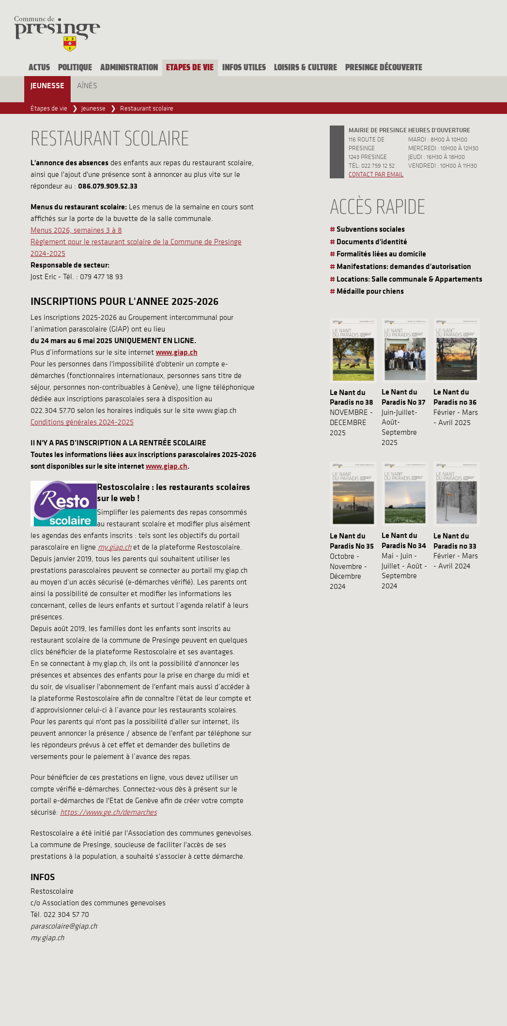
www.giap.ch (166, 465)
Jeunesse (47, 85)
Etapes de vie (190, 67)
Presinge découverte (383, 67)
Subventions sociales (371, 228)
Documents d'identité (372, 241)
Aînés (87, 85)
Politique (75, 67)
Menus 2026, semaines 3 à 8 (76, 230)
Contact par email (376, 174)
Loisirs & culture (305, 67)
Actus (39, 67)
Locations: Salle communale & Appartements (409, 278)
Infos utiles (244, 67)
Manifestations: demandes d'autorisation (404, 266)
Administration (129, 67)
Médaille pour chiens (370, 290)
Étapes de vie (49, 108)
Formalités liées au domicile (381, 253)
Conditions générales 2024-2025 (82, 421)
